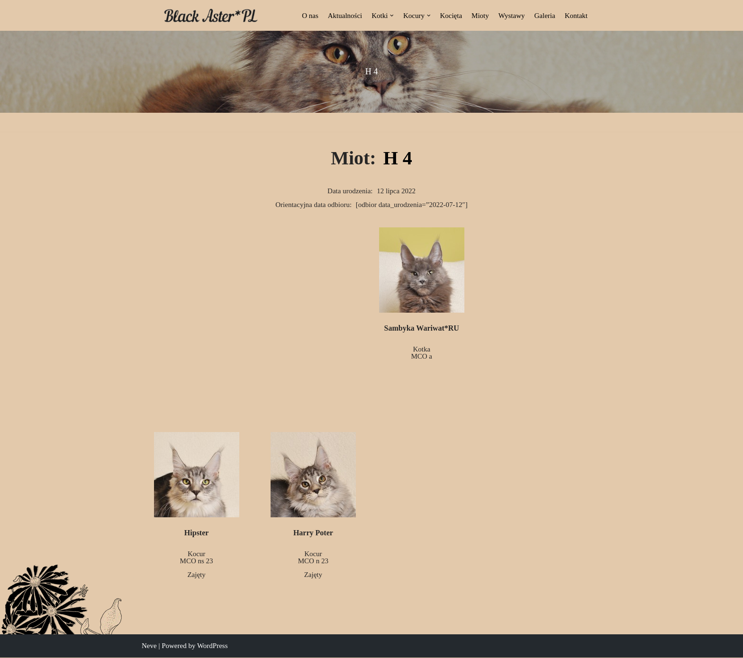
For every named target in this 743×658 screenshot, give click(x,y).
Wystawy (511, 15)
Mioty (480, 15)
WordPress (212, 646)
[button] (392, 16)
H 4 (397, 158)
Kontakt (576, 15)
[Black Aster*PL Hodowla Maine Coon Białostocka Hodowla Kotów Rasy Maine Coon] (211, 15)
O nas (310, 15)
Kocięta (451, 15)
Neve (149, 646)
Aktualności (345, 15)
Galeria (545, 15)
